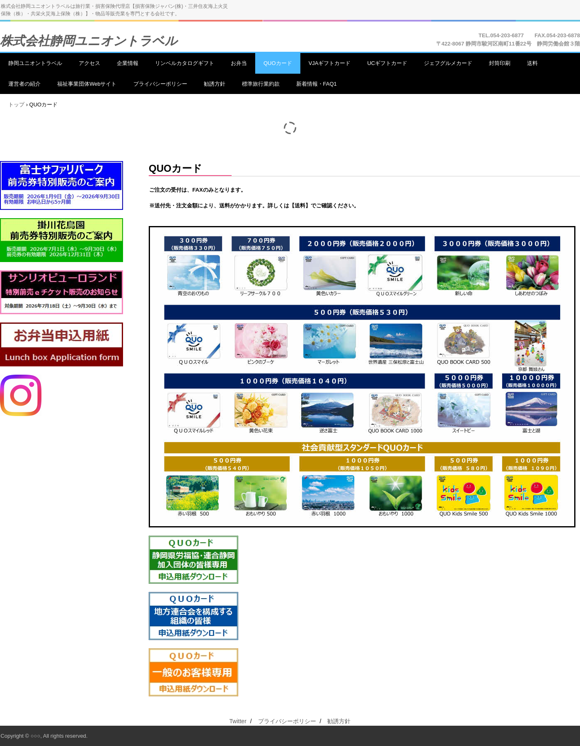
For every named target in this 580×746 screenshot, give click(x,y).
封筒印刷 (499, 63)
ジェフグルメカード (448, 63)
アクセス (89, 63)
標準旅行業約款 (261, 84)
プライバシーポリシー (160, 84)
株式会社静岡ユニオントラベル (88, 41)
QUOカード (277, 63)
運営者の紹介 (24, 84)
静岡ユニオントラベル (35, 63)
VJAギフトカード (330, 63)
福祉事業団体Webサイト (87, 84)
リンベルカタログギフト (184, 63)
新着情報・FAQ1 (316, 84)
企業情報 (127, 63)
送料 (532, 63)
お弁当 (239, 63)
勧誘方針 (214, 84)
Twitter (238, 721)
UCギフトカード (387, 63)
